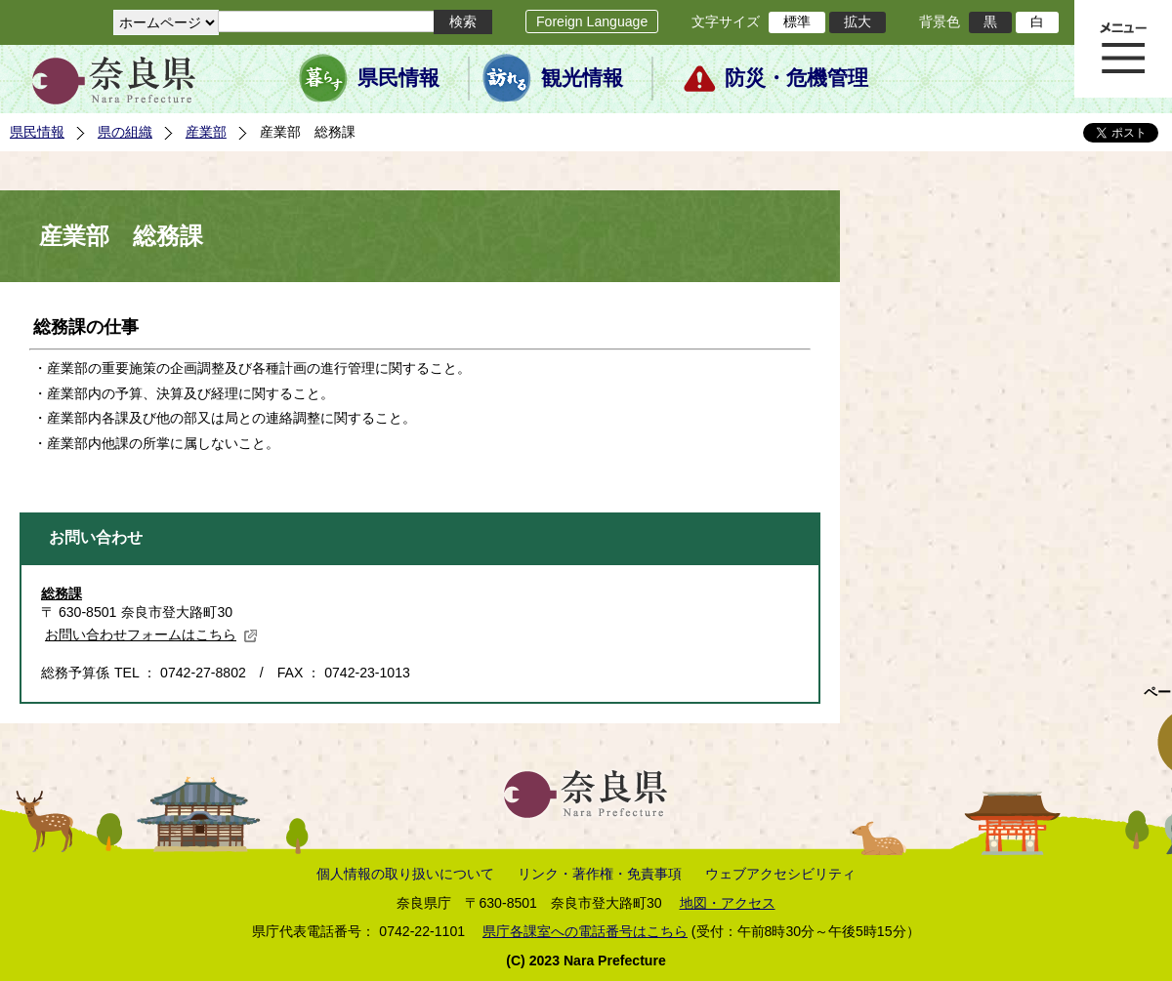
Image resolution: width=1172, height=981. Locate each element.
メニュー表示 (1123, 49)
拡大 (857, 21)
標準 (797, 21)
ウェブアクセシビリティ (780, 873)
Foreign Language (592, 21)
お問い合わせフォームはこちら (151, 634)
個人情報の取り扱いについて (405, 873)
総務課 (61, 593)
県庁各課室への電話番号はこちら (585, 931)
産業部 (206, 132)
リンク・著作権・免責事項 (600, 873)
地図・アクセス (727, 903)
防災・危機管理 (796, 78)
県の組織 (125, 132)
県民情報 (398, 78)
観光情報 (582, 78)
